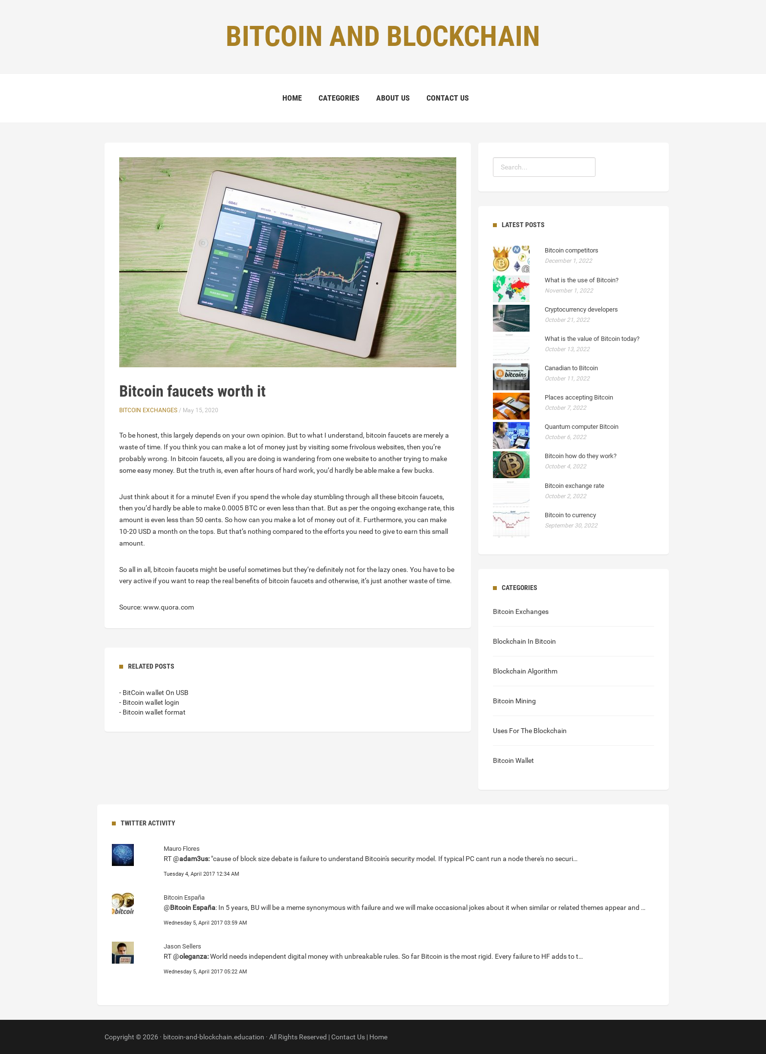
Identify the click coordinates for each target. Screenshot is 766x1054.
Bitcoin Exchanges (148, 410)
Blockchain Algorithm (525, 671)
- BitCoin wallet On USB (154, 692)
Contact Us (447, 98)
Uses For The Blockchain (530, 731)
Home (292, 98)
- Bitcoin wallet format (152, 712)
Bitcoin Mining (514, 701)
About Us (393, 98)
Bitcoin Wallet (513, 760)
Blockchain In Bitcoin (524, 641)
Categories (339, 98)
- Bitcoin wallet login (149, 702)
